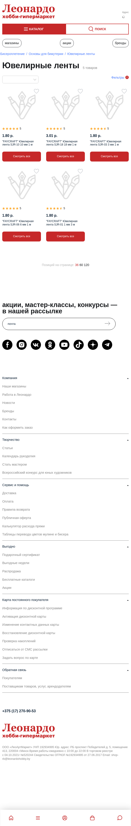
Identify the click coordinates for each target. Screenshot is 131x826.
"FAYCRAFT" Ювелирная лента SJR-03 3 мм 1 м (105, 143)
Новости (8, 403)
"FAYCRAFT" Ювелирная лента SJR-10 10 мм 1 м (17, 143)
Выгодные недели (15, 563)
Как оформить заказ (17, 427)
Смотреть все (21, 156)
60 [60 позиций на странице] (81, 265)
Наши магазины (14, 386)
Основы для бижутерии (46, 54)
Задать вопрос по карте (20, 658)
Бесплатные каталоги (18, 579)
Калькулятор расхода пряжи (23, 526)
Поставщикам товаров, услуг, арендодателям (36, 686)
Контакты (9, 419)
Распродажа (11, 571)
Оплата (8, 501)
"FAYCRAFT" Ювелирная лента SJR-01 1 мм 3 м (61, 223)
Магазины (12, 43)
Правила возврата (16, 509)
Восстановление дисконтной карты (28, 633)
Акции (67, 43)
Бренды (120, 43)
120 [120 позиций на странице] (86, 265)
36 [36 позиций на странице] (77, 265)
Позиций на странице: (58, 265)
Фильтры (117, 77)
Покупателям (12, 678)
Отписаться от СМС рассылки (25, 649)
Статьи (7, 448)
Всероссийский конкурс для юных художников (37, 472)
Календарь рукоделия (18, 456)
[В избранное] (36, 91)
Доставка (9, 493)
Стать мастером (14, 464)
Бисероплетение (12, 54)
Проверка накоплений (19, 641)
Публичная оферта (16, 518)
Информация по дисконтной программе (32, 608)
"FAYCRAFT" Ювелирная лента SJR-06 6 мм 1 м (17, 223)
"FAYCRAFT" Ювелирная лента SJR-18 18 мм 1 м (61, 143)
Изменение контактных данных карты (30, 624)
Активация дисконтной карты (24, 616)
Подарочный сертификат (21, 555)
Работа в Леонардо (16, 394)
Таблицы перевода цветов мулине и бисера (35, 534)
